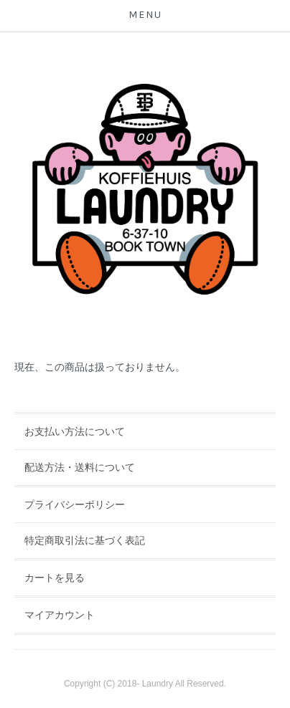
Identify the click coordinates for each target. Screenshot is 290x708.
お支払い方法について (74, 431)
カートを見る (54, 577)
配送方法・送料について (79, 467)
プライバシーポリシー (74, 504)
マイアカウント (59, 615)
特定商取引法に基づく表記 (84, 540)
